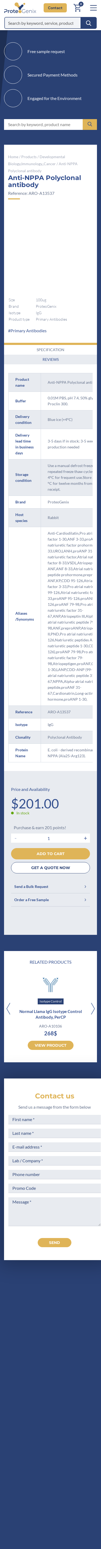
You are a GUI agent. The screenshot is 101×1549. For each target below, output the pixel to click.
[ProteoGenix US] (18, 7)
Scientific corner (31, 1407)
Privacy (22, 1428)
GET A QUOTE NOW (50, 867)
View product (51, 1045)
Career (21, 1418)
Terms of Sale (77, 1378)
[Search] (89, 23)
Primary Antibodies (29, 330)
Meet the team (29, 1398)
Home (13, 156)
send (54, 1242)
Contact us (54, 1096)
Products (29, 156)
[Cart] (77, 8)
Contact (55, 7)
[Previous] (8, 1009)
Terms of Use (77, 1398)
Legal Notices (77, 1388)
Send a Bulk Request (50, 886)
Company (24, 1388)
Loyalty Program (80, 1424)
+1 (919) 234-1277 (43, 1332)
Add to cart (51, 853)
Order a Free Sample (50, 899)
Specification (50, 349)
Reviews (51, 359)
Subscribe (84, 1500)
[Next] (92, 1009)
